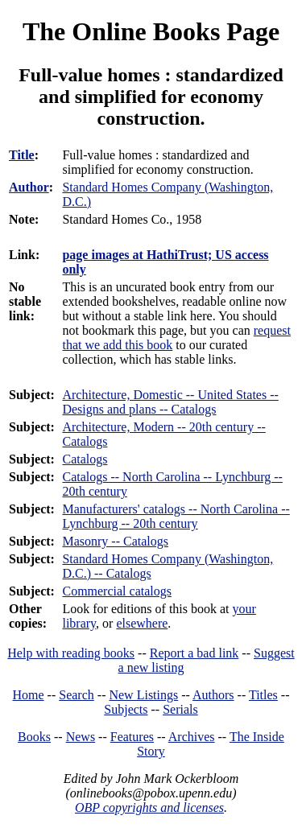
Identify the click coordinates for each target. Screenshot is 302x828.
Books (34, 737)
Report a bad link (194, 653)
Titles (263, 695)
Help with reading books (70, 653)
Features (132, 737)
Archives (191, 737)
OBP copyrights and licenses (149, 807)
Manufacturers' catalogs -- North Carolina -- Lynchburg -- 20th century (175, 516)
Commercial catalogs (117, 591)
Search (76, 695)
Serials (180, 709)
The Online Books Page (151, 31)
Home (28, 695)
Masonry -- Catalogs (115, 541)
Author (29, 187)
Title (22, 155)
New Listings (143, 695)
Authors (213, 695)
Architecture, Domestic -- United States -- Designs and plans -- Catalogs (170, 402)
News (80, 737)
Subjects (125, 709)
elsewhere (142, 623)
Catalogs (84, 459)
